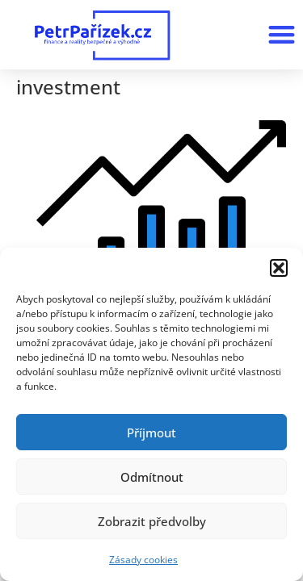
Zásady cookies (143, 559)
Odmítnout (151, 477)
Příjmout (151, 432)
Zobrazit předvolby (152, 521)
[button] (279, 268)
